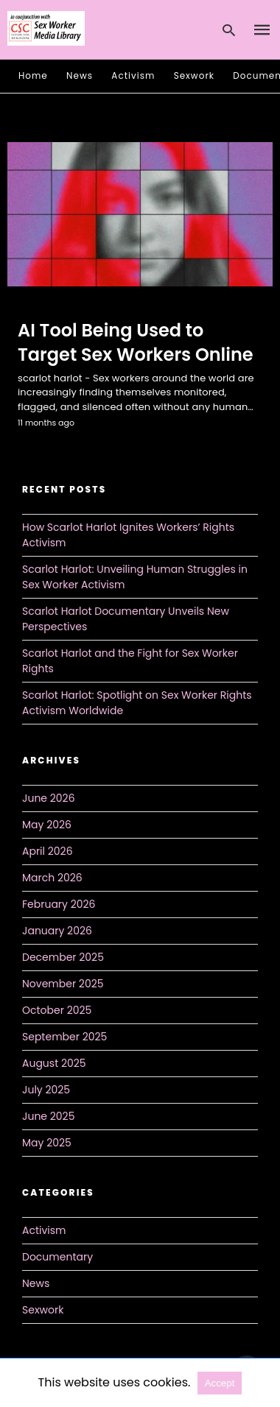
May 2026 (46, 824)
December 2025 (63, 957)
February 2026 (58, 904)
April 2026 (47, 851)
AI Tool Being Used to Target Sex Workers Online (135, 342)
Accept (220, 1383)
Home (33, 75)
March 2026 (52, 877)
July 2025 (46, 1089)
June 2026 (48, 798)
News (79, 75)
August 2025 (54, 1063)
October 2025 (56, 1010)
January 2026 (57, 930)
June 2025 (48, 1116)
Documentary (57, 1256)
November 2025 (63, 983)
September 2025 (64, 1036)
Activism (133, 75)
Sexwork (194, 75)
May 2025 (46, 1142)
